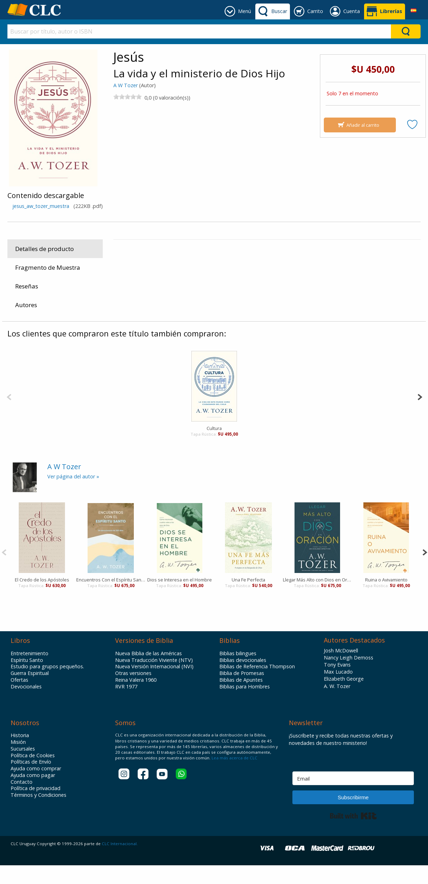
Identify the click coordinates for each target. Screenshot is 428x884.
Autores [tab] (26, 305)
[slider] (127, 97)
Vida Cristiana (184, 319)
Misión (18, 761)
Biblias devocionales (242, 679)
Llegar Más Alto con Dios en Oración (317, 598)
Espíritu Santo (27, 679)
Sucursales (23, 767)
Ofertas (19, 698)
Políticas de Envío (31, 780)
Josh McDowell (341, 669)
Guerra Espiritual (30, 692)
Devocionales (26, 705)
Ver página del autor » (73, 495)
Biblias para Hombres (244, 705)
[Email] (353, 797)
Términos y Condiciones (38, 814)
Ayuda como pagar (33, 794)
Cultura (214, 447)
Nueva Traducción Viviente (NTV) (154, 679)
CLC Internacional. (120, 862)
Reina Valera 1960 (135, 698)
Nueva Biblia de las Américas (148, 672)
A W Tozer (125, 85)
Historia (20, 754)
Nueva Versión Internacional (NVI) (154, 685)
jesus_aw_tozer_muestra (40, 206)
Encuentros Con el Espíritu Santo (110, 598)
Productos (130, 319)
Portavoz (358, 254)
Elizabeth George (344, 697)
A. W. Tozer (337, 704)
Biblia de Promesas (241, 692)
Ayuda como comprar (36, 787)
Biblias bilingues (237, 672)
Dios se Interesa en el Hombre (179, 598)
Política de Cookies (33, 774)
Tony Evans (337, 683)
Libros (155, 319)
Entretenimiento (29, 672)
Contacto (21, 800)
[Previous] (9, 415)
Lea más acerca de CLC (233, 776)
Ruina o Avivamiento (386, 598)
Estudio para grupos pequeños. (47, 685)
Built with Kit (353, 834)
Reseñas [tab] (26, 286)
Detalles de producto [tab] (44, 249)
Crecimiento (220, 319)
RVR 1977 (126, 705)
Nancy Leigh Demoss (348, 676)
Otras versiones (133, 692)
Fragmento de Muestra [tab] (47, 267)
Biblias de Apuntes (241, 698)
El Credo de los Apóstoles (42, 598)
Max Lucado (338, 690)
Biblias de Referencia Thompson (257, 685)
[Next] (419, 415)
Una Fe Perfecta (248, 598)
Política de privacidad (35, 807)
